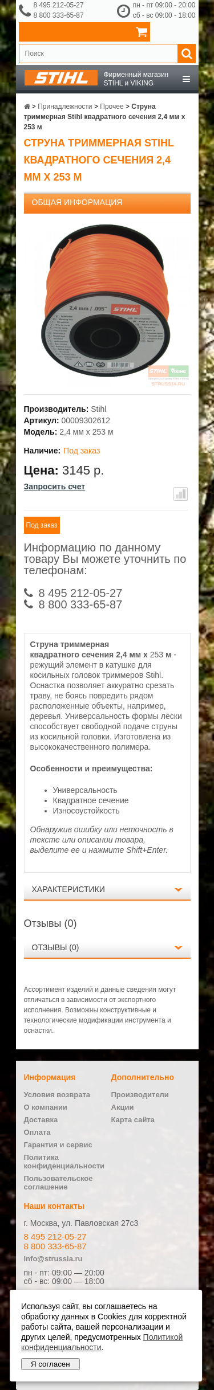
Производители (140, 1094)
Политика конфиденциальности (64, 1161)
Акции (122, 1107)
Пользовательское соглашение (58, 1182)
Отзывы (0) (55, 947)
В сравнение (180, 494)
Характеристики (68, 889)
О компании (45, 1107)
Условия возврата (57, 1094)
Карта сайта (133, 1119)
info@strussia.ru (53, 1258)
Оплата (37, 1132)
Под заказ (42, 525)
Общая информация (77, 202)
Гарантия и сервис (58, 1144)
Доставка (41, 1119)
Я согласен (50, 1364)
